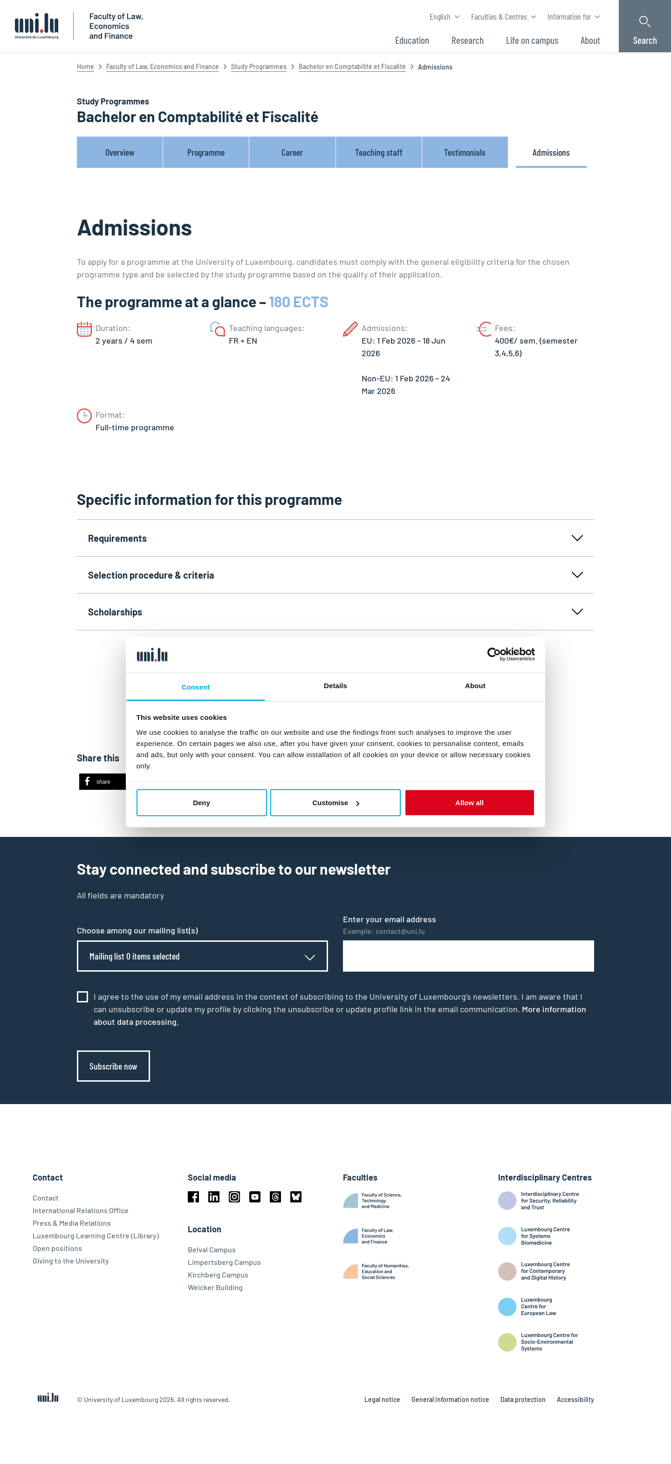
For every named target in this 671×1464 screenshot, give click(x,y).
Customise (335, 803)
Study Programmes (259, 66)
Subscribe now (113, 1065)
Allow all (469, 803)
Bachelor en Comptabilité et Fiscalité (352, 66)
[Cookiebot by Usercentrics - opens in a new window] (494, 655)
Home (85, 66)
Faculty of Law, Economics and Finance (162, 66)
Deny (201, 803)
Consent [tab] (196, 687)
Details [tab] (335, 685)
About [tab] (475, 685)
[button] (108, 781)
